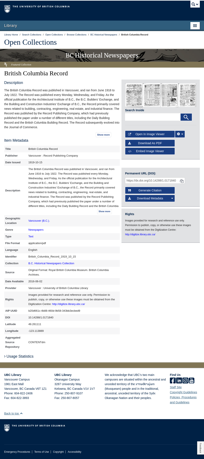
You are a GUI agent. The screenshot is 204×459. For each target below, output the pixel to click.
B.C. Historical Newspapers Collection (51, 263)
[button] (21, 413)
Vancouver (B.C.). (39, 220)
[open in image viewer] (134, 95)
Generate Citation (144, 190)
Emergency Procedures (17, 451)
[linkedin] (179, 381)
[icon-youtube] (191, 381)
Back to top (13, 413)
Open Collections (30, 42)
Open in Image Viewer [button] (146, 134)
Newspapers (35, 229)
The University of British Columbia (87, 9)
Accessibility (74, 451)
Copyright (58, 451)
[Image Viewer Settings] (180, 134)
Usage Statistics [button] (19, 356)
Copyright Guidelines (183, 392)
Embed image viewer (146, 151)
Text (30, 236)
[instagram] (185, 381)
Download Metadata (150, 198)
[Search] (186, 117)
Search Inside (134, 110)
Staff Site (176, 387)
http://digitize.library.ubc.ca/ (68, 304)
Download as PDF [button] (145, 143)
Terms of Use (41, 451)
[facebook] (173, 381)
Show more (103, 134)
